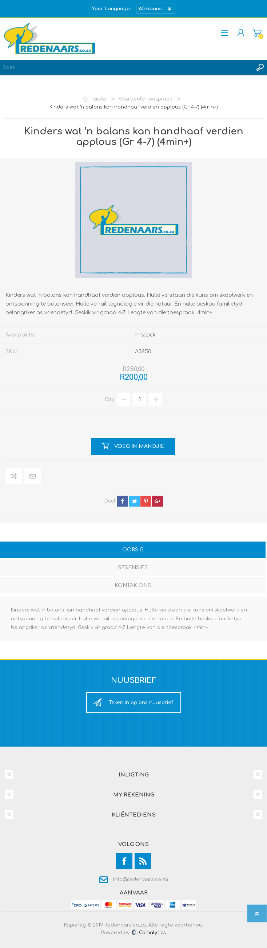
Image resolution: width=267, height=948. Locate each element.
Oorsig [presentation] (133, 549)
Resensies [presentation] (133, 567)
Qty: (110, 399)
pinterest (145, 501)
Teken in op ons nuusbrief (141, 702)
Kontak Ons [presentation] (133, 585)
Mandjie (257, 33)
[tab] (133, 550)
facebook (122, 501)
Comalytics (148, 932)
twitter (134, 501)
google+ (157, 501)
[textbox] (126, 67)
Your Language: (111, 8)
